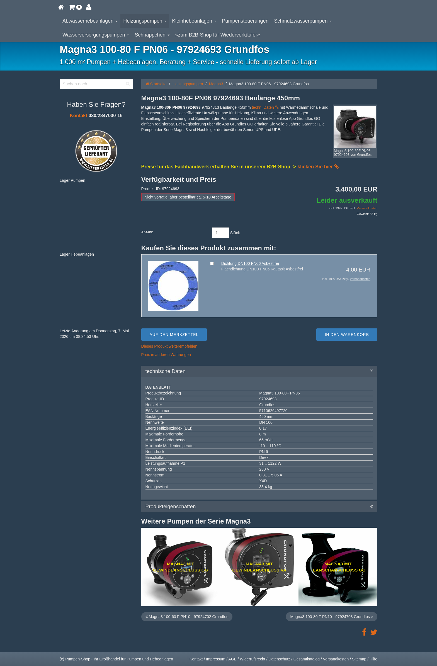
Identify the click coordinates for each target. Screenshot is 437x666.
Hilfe (373, 659)
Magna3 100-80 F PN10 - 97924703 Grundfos (331, 616)
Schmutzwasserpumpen (303, 21)
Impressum (215, 659)
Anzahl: (147, 232)
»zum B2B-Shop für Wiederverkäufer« (217, 35)
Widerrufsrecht (252, 659)
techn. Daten (265, 107)
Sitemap (359, 659)
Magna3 (216, 84)
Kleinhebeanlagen (194, 21)
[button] (75, 7)
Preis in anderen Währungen (166, 354)
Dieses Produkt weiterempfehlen (169, 346)
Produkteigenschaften (259, 506)
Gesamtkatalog (306, 659)
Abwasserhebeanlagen (90, 21)
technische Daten (259, 371)
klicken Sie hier (318, 166)
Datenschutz (279, 659)
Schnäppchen (152, 35)
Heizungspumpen (144, 21)
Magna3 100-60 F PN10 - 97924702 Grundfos (187, 616)
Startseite (156, 84)
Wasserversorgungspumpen (95, 35)
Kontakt (78, 115)
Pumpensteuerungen (245, 21)
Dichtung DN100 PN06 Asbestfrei (250, 263)
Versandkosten (367, 208)
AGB (232, 659)
